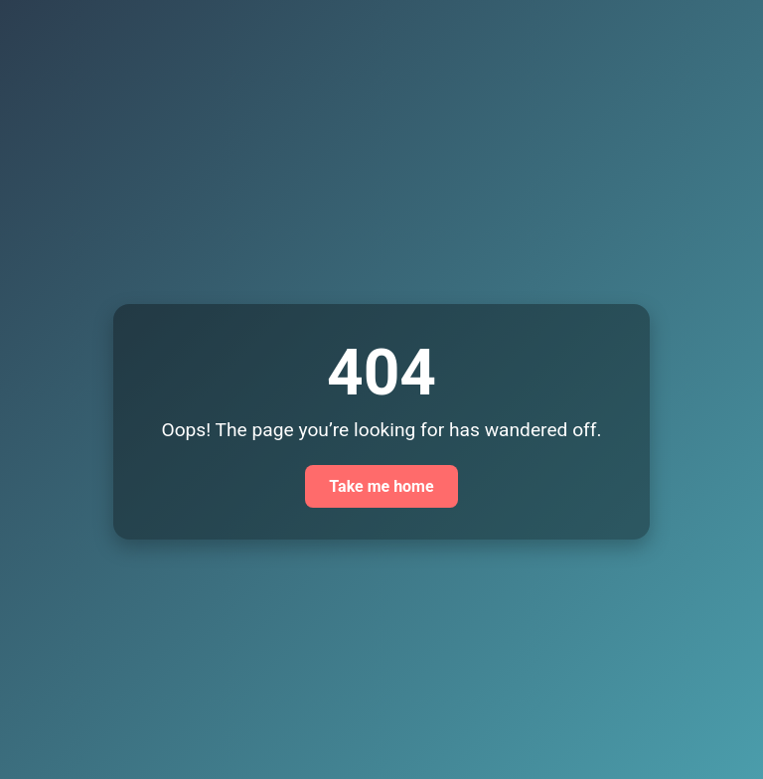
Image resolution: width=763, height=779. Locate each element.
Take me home (381, 486)
